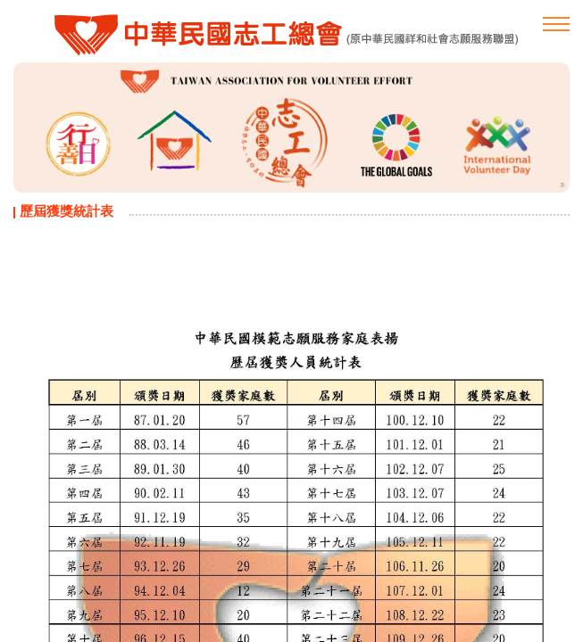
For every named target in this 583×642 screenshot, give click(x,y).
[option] (291, 127)
